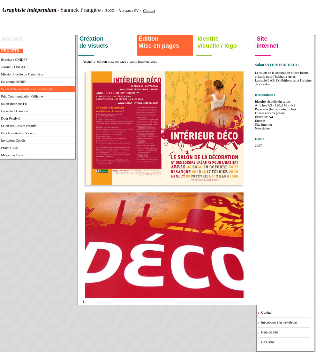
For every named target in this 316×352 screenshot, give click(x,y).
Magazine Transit (13, 155)
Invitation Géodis (13, 140)
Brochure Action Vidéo (17, 133)
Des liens (268, 342)
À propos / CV (129, 10)
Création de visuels (93, 42)
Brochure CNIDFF (14, 59)
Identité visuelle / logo (216, 42)
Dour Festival (10, 118)
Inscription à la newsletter (279, 322)
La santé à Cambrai (14, 111)
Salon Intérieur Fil (13, 104)
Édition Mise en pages (158, 42)
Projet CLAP (9, 148)
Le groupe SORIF (13, 81)
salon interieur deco (143, 61)
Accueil (12, 38)
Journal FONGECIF (15, 67)
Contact (149, 10)
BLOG (109, 10)
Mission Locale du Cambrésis (21, 74)
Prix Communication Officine (21, 96)
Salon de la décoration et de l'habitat (26, 89)
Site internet (267, 42)
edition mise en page (111, 61)
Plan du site (269, 332)
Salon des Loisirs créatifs (18, 126)
